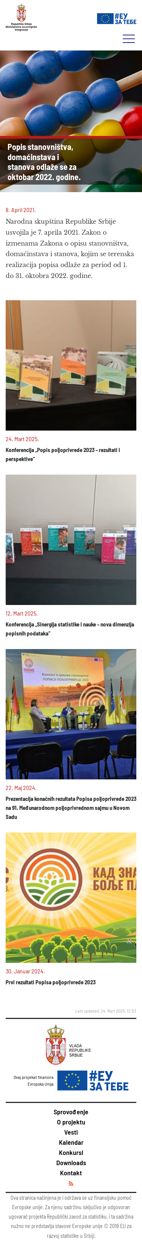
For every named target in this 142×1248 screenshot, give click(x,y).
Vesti (71, 1132)
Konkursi (71, 1152)
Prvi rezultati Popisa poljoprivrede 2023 (51, 982)
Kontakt (71, 1173)
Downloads (71, 1162)
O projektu (71, 1122)
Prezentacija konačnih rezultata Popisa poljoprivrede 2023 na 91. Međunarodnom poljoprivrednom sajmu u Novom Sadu (71, 807)
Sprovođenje (71, 1111)
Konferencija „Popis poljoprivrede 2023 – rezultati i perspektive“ (63, 454)
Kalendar (71, 1142)
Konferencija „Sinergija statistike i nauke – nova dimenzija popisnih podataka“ (70, 629)
